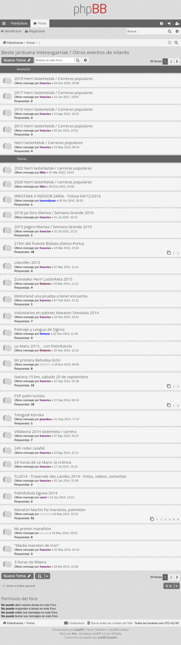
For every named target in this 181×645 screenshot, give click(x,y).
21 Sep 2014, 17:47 (67, 419)
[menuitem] (161, 23)
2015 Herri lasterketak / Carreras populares (53, 125)
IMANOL (45, 364)
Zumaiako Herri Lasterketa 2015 (43, 279)
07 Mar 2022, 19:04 (61, 172)
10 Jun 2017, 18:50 (66, 96)
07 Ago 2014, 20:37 (66, 435)
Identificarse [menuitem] (170, 24)
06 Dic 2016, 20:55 (71, 200)
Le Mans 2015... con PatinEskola (43, 346)
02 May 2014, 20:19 (66, 549)
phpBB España (107, 637)
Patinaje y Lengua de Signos (39, 329)
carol (43, 497)
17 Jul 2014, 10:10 (66, 466)
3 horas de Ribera (30, 562)
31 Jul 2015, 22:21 (66, 231)
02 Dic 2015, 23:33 (66, 130)
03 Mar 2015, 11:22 (66, 283)
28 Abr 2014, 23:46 (66, 566)
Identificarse (13, 31)
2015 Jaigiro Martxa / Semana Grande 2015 (53, 226)
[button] (177, 61)
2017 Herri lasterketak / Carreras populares (53, 92)
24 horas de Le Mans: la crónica (42, 462)
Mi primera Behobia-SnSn (37, 360)
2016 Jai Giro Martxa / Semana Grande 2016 (53, 212)
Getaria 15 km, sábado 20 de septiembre (51, 376)
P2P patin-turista (29, 395)
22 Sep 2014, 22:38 (66, 381)
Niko (43, 172)
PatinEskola (19, 23)
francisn (45, 83)
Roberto (45, 283)
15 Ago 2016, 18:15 (66, 113)
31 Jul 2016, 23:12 (66, 217)
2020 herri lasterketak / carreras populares (53, 181)
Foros (42, 23)
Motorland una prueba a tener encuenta (50, 296)
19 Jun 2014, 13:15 (62, 497)
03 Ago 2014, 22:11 (66, 452)
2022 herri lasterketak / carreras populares (53, 168)
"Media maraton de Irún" (36, 545)
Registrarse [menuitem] (178, 24)
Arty (74, 633)
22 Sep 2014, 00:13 (66, 400)
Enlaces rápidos (5, 24)
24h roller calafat (29, 448)
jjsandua (45, 419)
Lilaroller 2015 (27, 262)
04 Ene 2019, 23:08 (66, 83)
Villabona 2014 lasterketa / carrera (45, 431)
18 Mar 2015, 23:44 (66, 248)
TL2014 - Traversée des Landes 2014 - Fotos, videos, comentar (70, 476)
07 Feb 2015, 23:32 (66, 300)
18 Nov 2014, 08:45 (66, 364)
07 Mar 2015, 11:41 (66, 267)
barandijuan (48, 200)
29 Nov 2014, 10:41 (66, 317)
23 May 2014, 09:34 (66, 147)
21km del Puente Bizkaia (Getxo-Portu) (49, 243)
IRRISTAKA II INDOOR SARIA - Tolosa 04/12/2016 (57, 196)
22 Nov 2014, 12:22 (66, 350)
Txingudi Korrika (29, 414)
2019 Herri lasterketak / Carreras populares (53, 78)
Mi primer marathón (32, 528)
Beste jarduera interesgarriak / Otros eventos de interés (65, 52)
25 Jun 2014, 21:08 (66, 480)
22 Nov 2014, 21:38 (65, 333)
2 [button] (171, 61)
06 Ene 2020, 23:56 (61, 186)
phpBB (79, 629)
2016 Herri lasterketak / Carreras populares (53, 109)
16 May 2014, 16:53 (64, 533)
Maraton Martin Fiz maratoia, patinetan (50, 509)
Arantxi (45, 514)
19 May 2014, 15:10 (65, 514)
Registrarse (37, 31)
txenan (44, 533)
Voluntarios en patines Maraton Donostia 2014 (56, 312)
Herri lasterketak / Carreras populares (48, 142)
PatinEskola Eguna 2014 (35, 492)
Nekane (45, 333)
